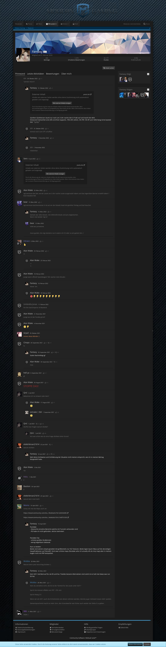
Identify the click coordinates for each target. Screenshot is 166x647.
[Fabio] (122, 79)
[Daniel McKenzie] (138, 95)
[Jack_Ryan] (134, 95)
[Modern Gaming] (83, 11)
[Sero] (126, 79)
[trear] (146, 95)
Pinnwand (20, 73)
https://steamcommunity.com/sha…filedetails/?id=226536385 (45, 513)
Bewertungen (52, 73)
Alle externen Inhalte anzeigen (62, 103)
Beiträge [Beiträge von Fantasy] (47, 60)
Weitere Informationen (135, 644)
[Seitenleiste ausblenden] (150, 28)
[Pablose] (126, 95)
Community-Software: (83, 638)
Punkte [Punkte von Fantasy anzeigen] (106, 60)
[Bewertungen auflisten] (41, 78)
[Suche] (146, 24)
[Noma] (122, 95)
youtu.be (86, 94)
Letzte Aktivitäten (35, 73)
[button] (108, 68)
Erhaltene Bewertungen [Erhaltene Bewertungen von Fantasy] (76, 60)
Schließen (147, 644)
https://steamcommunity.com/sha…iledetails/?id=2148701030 (45, 517)
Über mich (66, 73)
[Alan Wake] (130, 79)
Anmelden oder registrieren (132, 24)
